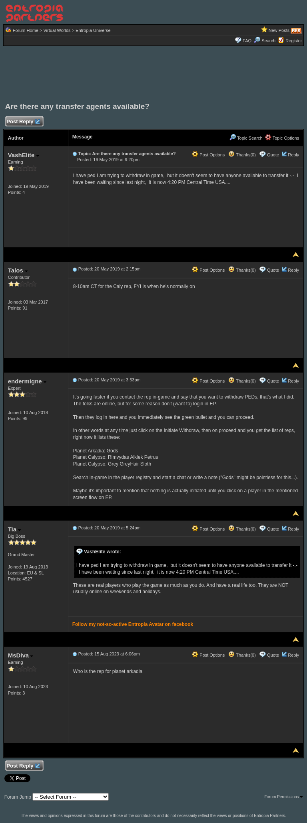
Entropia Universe (93, 30)
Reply (293, 154)
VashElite (23, 155)
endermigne (27, 381)
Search (264, 40)
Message (82, 137)
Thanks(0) (241, 154)
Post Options (208, 154)
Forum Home (25, 30)
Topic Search (245, 138)
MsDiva (21, 655)
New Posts (279, 30)
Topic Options (282, 138)
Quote (273, 154)
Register (293, 40)
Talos (18, 270)
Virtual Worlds (56, 30)
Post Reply (23, 121)
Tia (14, 529)
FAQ (247, 40)
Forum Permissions (283, 797)
